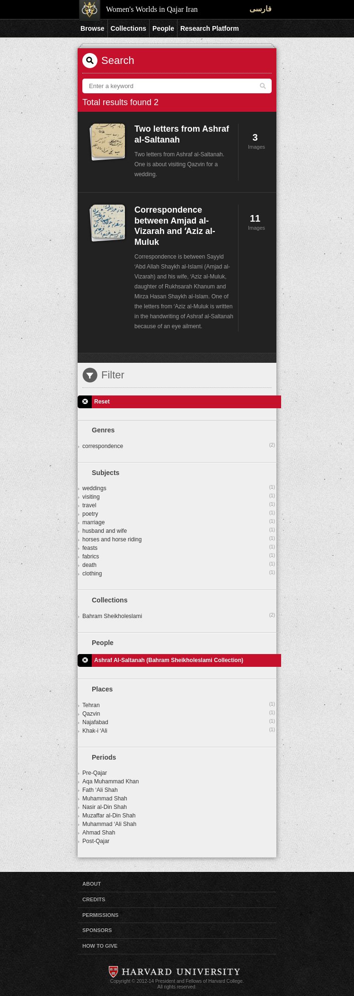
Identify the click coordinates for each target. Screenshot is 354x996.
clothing (178, 573)
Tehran (178, 705)
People (163, 28)
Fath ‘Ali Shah (100, 790)
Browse (92, 28)
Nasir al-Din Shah (104, 807)
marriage (178, 522)
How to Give (99, 946)
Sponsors (97, 930)
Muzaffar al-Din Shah (109, 815)
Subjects (105, 472)
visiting (178, 496)
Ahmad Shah (98, 832)
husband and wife (178, 530)
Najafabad (178, 722)
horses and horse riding (178, 539)
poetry (178, 513)
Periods (104, 757)
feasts (178, 547)
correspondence (178, 445)
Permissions (100, 915)
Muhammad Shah (104, 798)
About (91, 884)
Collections (128, 28)
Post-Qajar (95, 841)
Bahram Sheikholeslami (178, 615)
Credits (93, 899)
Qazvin (178, 713)
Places (102, 689)
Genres (103, 430)
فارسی (260, 9)
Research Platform (209, 28)
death (178, 564)
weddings (178, 488)
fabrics (178, 556)
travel (178, 505)
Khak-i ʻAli (178, 730)
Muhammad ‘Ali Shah (109, 824)
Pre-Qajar (94, 773)
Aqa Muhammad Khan (110, 781)
